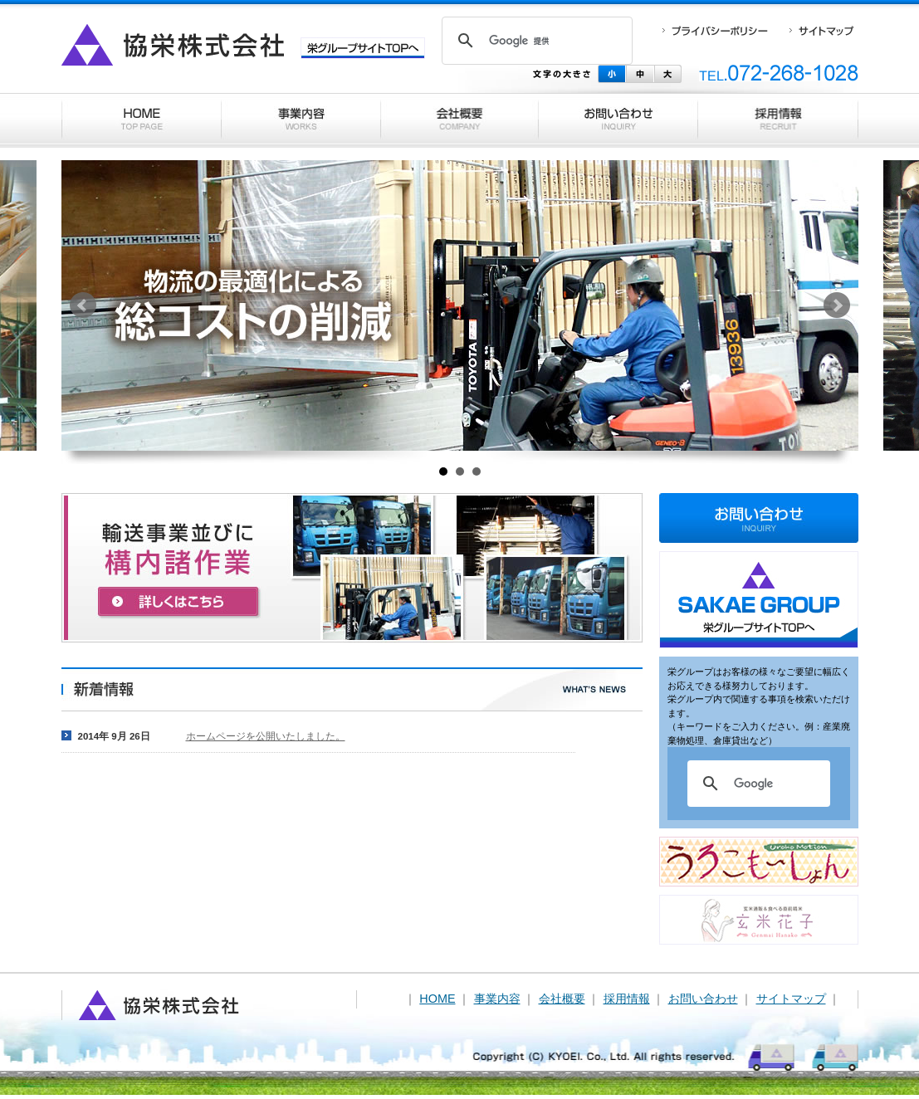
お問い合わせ (703, 998)
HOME (437, 998)
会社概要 (562, 998)
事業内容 (497, 998)
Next (837, 305)
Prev (83, 305)
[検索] (534, 41)
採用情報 (627, 998)
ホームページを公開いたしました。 (265, 736)
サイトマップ (791, 998)
